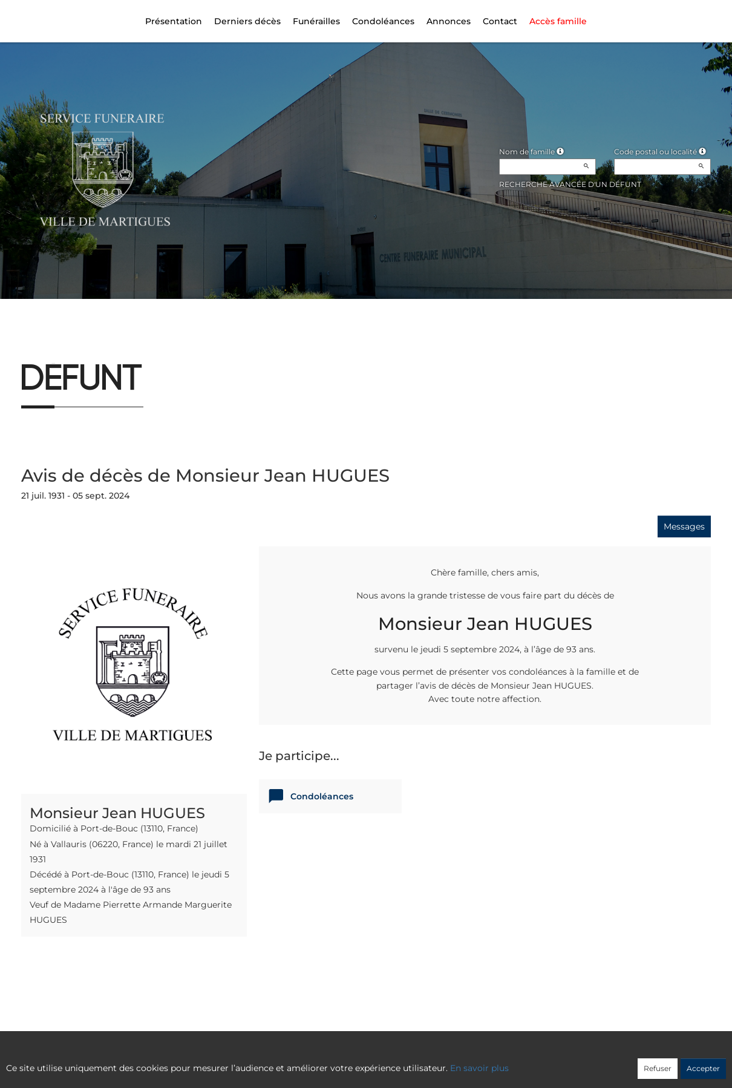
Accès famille (558, 21)
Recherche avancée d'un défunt (570, 184)
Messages (684, 526)
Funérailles (316, 21)
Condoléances (383, 21)
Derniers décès (247, 21)
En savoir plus (479, 1068)
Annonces (448, 21)
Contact (500, 21)
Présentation (173, 21)
